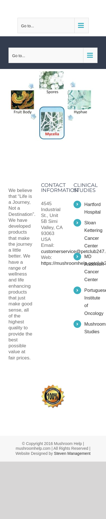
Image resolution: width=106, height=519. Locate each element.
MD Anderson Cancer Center (91, 268)
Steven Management (72, 453)
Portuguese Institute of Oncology (91, 302)
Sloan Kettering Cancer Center (91, 234)
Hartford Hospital (91, 208)
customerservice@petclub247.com (56, 9)
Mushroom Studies (91, 328)
